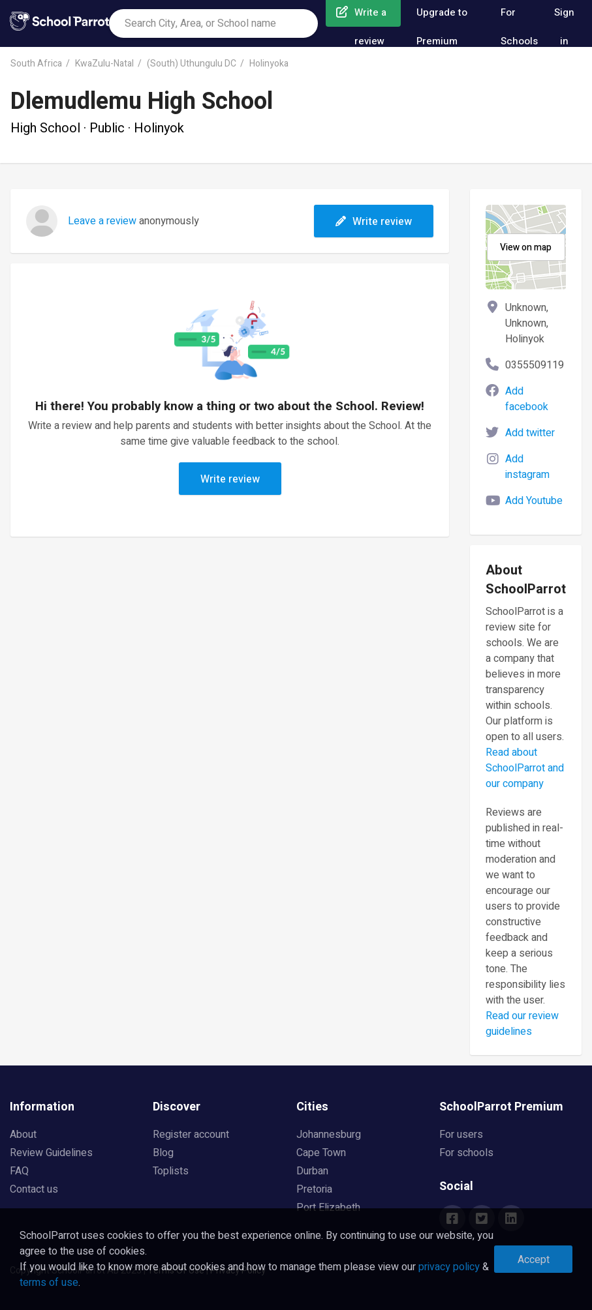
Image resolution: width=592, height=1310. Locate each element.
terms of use (49, 1282)
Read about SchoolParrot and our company (525, 768)
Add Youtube (534, 501)
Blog (163, 1153)
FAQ (19, 1171)
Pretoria (314, 1189)
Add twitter (530, 433)
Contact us (34, 1189)
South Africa (36, 63)
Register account (191, 1134)
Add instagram (527, 467)
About (23, 1134)
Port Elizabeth (328, 1207)
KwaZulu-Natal (104, 63)
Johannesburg (328, 1134)
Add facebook (526, 399)
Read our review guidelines (522, 1023)
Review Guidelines (51, 1153)
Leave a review (102, 221)
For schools (466, 1153)
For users (461, 1134)
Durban (312, 1171)
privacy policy (449, 1267)
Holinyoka (268, 63)
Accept (534, 1260)
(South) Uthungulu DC (191, 63)
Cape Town (321, 1153)
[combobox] (213, 23)
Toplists (171, 1171)
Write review (373, 222)
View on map (526, 247)
